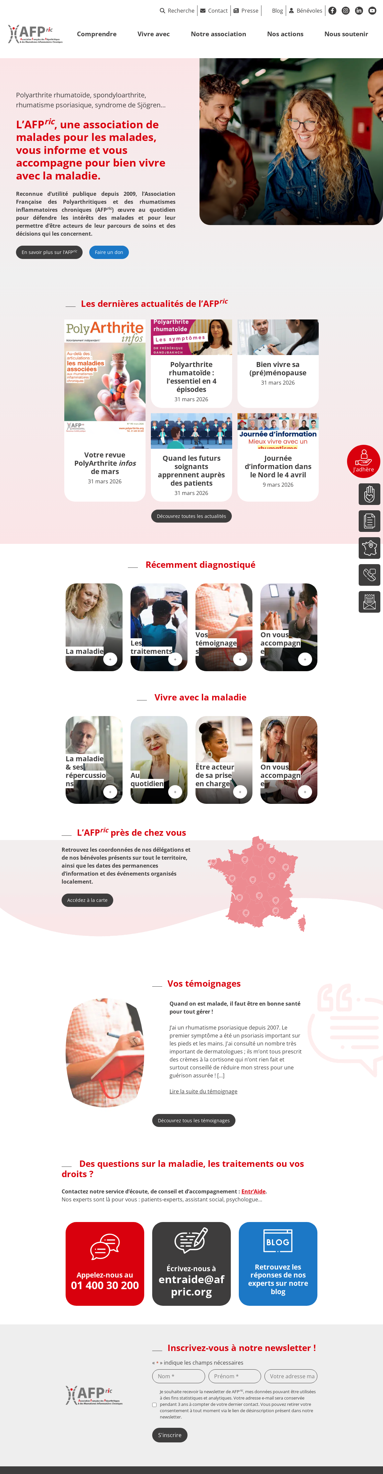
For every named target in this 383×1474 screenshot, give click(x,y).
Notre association (218, 33)
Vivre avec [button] (154, 33)
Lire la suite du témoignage (203, 1091)
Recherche (177, 10)
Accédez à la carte (87, 900)
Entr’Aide (253, 1191)
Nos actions (285, 33)
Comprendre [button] (97, 33)
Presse (249, 10)
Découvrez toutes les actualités (191, 516)
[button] (156, 1047)
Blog (277, 10)
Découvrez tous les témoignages (194, 1120)
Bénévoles (309, 10)
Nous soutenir (346, 33)
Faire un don (109, 252)
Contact (218, 10)
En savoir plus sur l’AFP (49, 251)
